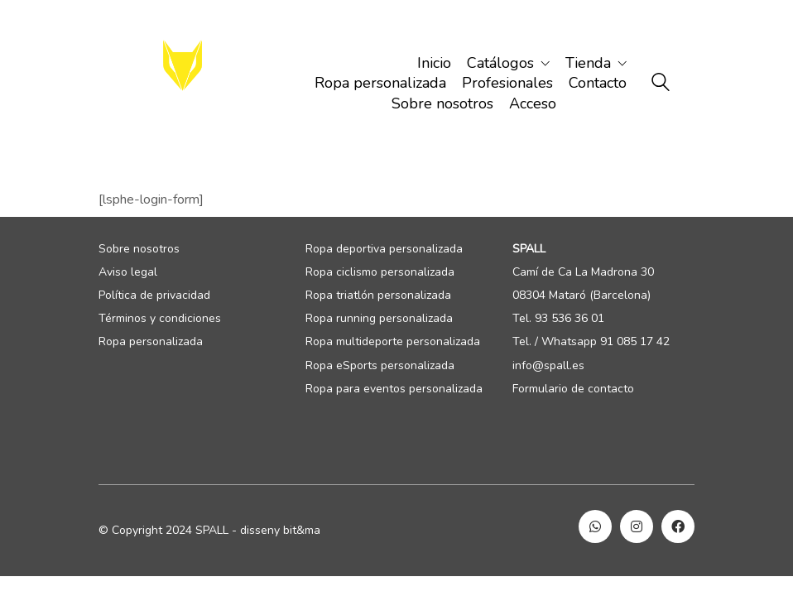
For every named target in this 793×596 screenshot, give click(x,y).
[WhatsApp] (595, 526)
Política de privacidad (154, 295)
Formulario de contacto (573, 389)
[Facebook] (677, 526)
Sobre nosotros (139, 249)
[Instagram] (636, 526)
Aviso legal (128, 272)
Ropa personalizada (151, 341)
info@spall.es (548, 365)
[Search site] (660, 84)
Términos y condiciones (160, 318)
